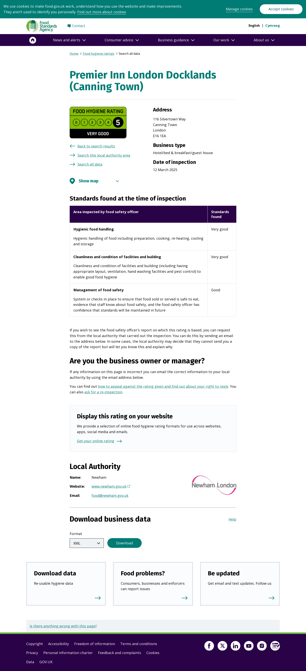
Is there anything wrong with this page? (63, 625)
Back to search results (96, 146)
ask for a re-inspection (103, 392)
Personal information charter (68, 652)
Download (124, 542)
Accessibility (58, 643)
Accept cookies (281, 9)
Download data (55, 572)
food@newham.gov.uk (110, 495)
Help (232, 519)
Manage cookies (239, 9)
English (254, 25)
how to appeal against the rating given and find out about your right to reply (163, 386)
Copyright (34, 643)
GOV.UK (45, 661)
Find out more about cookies (101, 12)
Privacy (32, 652)
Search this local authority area (103, 155)
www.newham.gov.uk (110, 486)
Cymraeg (272, 25)
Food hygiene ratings (98, 53)
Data (30, 661)
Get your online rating (95, 441)
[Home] (32, 40)
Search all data (89, 164)
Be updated (224, 572)
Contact (78, 25)
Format (76, 533)
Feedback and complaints (119, 652)
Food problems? (143, 572)
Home (74, 53)
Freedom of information (94, 643)
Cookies (152, 652)
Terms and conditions (138, 643)
